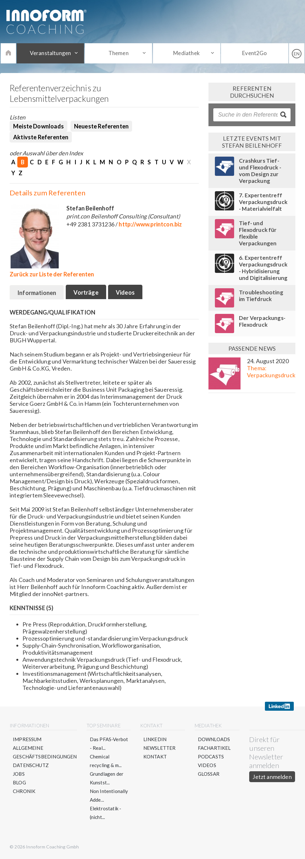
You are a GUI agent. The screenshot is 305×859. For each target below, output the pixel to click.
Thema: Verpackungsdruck (271, 371)
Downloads (214, 739)
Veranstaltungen (50, 53)
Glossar (208, 774)
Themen (118, 53)
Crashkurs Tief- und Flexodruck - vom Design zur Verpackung (260, 170)
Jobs (19, 774)
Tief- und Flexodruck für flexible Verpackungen (258, 233)
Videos (125, 292)
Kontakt (155, 756)
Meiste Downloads (38, 126)
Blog (19, 782)
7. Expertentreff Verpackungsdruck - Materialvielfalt (263, 202)
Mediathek (186, 53)
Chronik (24, 791)
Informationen (36, 292)
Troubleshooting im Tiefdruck (261, 295)
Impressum (27, 739)
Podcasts (211, 756)
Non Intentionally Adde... (109, 795)
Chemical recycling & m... (106, 761)
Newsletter (159, 748)
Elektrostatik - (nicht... (106, 813)
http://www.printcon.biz (150, 224)
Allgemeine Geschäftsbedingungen (45, 752)
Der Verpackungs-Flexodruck (262, 321)
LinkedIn (154, 739)
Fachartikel (214, 748)
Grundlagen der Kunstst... (107, 778)
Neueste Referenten (101, 126)
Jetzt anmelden (272, 776)
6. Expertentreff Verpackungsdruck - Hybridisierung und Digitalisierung (263, 267)
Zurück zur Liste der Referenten (52, 274)
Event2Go (254, 53)
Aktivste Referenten (40, 137)
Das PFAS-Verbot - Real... (109, 743)
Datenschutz (31, 765)
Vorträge (85, 292)
